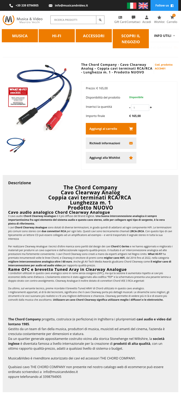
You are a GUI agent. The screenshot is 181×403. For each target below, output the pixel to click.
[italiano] (132, 5)
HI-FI (56, 35)
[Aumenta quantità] (151, 107)
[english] (143, 5)
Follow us (164, 5)
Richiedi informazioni (104, 143)
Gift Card (120, 19)
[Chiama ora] (23, 5)
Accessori (93, 35)
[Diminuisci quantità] (129, 107)
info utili (164, 35)
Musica (20, 35)
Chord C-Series (120, 246)
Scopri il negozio (130, 38)
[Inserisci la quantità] (140, 108)
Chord (18, 227)
